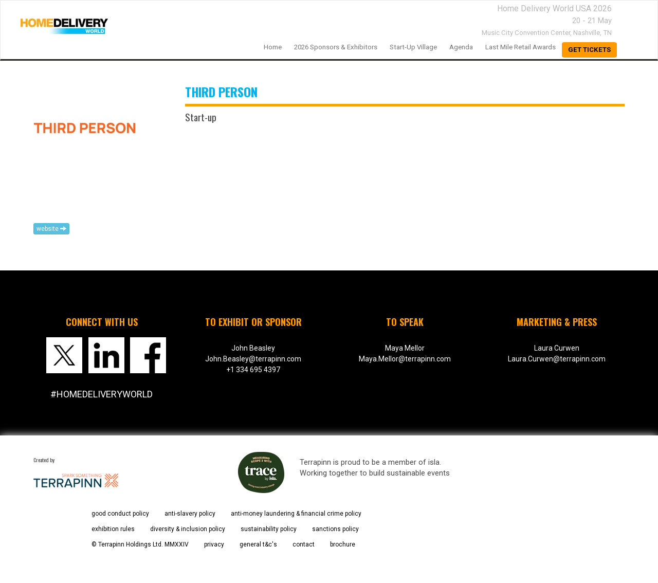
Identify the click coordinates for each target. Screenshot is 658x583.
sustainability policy (269, 529)
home (273, 47)
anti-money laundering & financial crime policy (296, 513)
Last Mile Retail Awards (520, 47)
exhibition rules (113, 529)
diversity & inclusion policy (187, 529)
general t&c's (258, 544)
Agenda (461, 47)
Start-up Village (413, 47)
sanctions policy (335, 529)
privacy (214, 544)
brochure (342, 544)
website (51, 228)
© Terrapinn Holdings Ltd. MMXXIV (140, 544)
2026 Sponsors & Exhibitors (335, 47)
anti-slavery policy (189, 513)
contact (304, 544)
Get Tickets (589, 49)
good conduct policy (120, 513)
